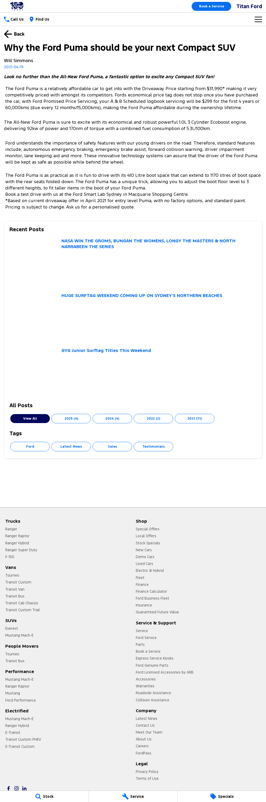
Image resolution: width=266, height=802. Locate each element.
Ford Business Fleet (152, 598)
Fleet (140, 577)
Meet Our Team (149, 732)
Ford (30, 446)
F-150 (9, 556)
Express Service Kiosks (154, 658)
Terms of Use (147, 778)
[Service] (133, 796)
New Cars (144, 550)
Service (142, 630)
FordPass (143, 753)
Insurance (144, 605)
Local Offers (146, 536)
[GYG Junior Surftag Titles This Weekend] (133, 372)
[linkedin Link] (24, 788)
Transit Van (15, 589)
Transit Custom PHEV (23, 739)
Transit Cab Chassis (21, 603)
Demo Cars (145, 556)
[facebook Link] (8, 788)
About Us (144, 739)
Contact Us (145, 725)
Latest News (71, 446)
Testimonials (153, 446)
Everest (11, 628)
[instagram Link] (16, 788)
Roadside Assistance (153, 692)
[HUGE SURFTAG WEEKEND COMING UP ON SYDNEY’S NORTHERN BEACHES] (133, 317)
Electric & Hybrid (150, 570)
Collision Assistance (152, 700)
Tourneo (12, 575)
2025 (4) (71, 418)
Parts (140, 644)
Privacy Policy (147, 771)
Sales (112, 446)
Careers (142, 746)
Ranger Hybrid (17, 543)
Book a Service (211, 6)
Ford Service (146, 637)
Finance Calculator (151, 591)
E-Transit (12, 732)
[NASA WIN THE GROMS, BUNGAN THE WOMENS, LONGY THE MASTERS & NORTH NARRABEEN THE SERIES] (133, 262)
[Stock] (44, 796)
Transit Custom (18, 582)
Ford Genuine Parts (152, 665)
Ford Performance (20, 700)
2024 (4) (112, 418)
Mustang (12, 693)
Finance (142, 584)
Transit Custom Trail (22, 610)
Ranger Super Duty (21, 550)
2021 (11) (194, 418)
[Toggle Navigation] (258, 19)
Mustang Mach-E (19, 635)
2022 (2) (153, 418)
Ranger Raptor (17, 536)
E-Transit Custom (20, 746)
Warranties (145, 686)
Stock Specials (148, 543)
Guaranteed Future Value (157, 612)
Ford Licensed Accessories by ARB (165, 672)
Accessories (146, 679)
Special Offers (147, 529)
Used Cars (144, 563)
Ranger (11, 529)
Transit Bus (15, 596)
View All (30, 418)
